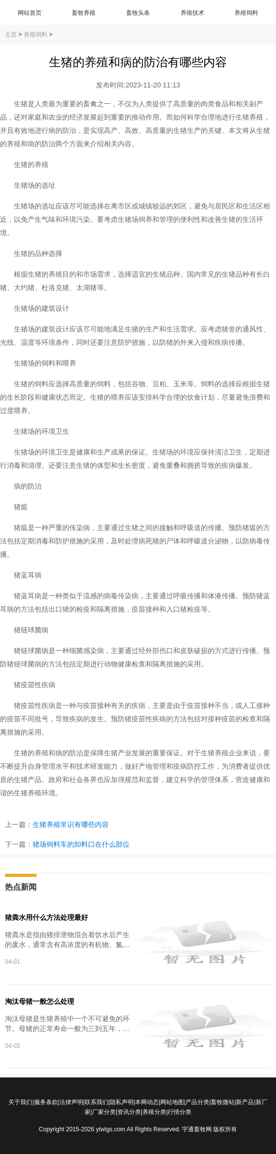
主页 (11, 34)
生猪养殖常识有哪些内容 (71, 824)
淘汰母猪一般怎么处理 (39, 1001)
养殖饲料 (246, 12)
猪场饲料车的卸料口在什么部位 (81, 844)
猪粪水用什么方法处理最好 (46, 917)
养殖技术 (192, 12)
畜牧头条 (138, 12)
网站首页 (30, 12)
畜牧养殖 (83, 12)
